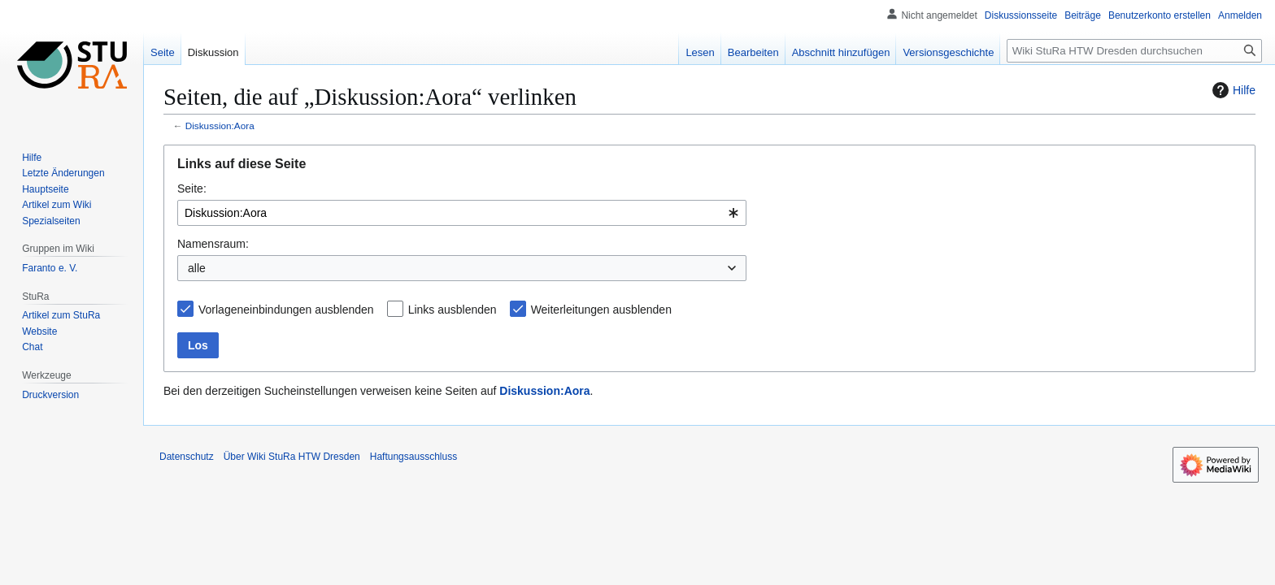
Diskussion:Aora (220, 125)
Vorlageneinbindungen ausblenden (286, 309)
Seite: (192, 188)
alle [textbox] (197, 268)
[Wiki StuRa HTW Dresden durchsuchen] (1134, 51)
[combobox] (461, 213)
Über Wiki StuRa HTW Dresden (292, 456)
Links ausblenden (452, 309)
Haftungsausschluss (413, 456)
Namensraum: (213, 243)
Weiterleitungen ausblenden (601, 309)
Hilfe (1231, 90)
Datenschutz (186, 456)
